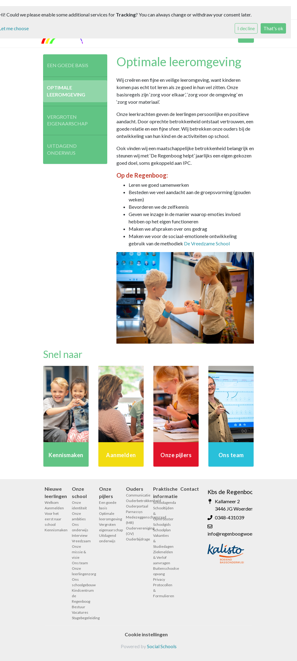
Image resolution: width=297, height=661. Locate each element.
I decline (246, 28)
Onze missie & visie (79, 552)
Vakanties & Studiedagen (162, 541)
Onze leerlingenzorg (81, 571)
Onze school (79, 492)
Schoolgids (162, 524)
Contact (189, 489)
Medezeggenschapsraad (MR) (135, 520)
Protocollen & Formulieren (162, 590)
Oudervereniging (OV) (135, 531)
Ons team (80, 563)
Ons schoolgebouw (81, 582)
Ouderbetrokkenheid (135, 500)
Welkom (52, 502)
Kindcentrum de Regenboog (81, 596)
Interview (79, 535)
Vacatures (80, 612)
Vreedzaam (81, 541)
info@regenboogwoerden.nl (236, 533)
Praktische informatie (162, 492)
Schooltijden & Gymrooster (162, 513)
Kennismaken (54, 530)
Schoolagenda (162, 502)
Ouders (134, 489)
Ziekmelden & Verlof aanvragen (162, 557)
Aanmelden (54, 508)
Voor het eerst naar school (53, 519)
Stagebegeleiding (81, 618)
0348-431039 (229, 517)
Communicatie (135, 495)
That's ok (273, 28)
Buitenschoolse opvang (162, 571)
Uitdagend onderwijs (62, 149)
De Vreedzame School (207, 243)
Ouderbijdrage (135, 539)
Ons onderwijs (80, 527)
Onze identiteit (79, 505)
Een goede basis (67, 65)
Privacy (159, 579)
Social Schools (162, 646)
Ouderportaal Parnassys (135, 509)
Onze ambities (79, 516)
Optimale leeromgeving (66, 91)
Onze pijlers (106, 492)
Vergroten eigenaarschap (67, 120)
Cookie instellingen (146, 634)
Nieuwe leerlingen (54, 492)
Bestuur (78, 607)
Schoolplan (162, 530)
